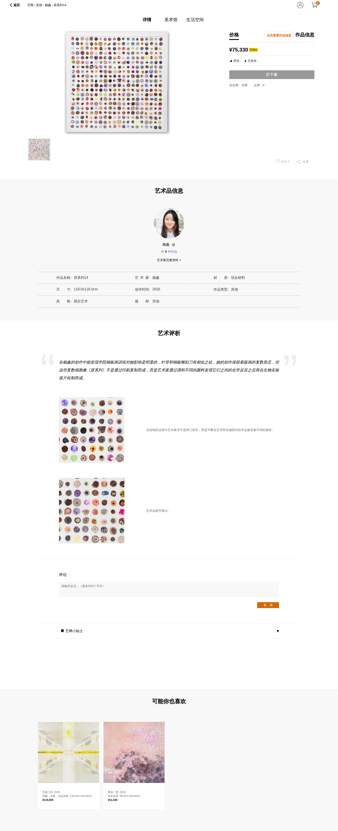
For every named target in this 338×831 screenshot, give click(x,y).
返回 (17, 5)
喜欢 (283, 161)
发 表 (268, 605)
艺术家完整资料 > (169, 260)
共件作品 (169, 251)
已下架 (272, 74)
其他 (39, 5)
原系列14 (60, 5)
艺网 (30, 5)
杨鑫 (48, 5)
